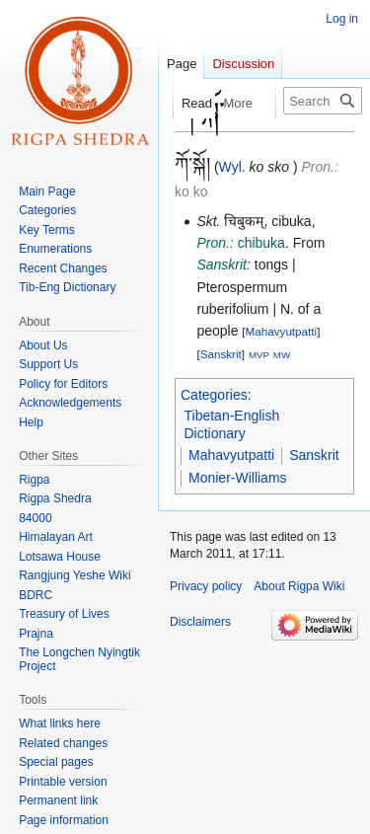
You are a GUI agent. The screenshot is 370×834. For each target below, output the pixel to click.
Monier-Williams (237, 478)
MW (281, 354)
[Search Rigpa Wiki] (322, 100)
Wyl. (232, 167)
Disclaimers (200, 622)
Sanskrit (221, 353)
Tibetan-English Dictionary (232, 424)
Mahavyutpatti (282, 331)
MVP (259, 354)
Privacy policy (206, 586)
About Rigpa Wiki (299, 586)
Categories (214, 395)
